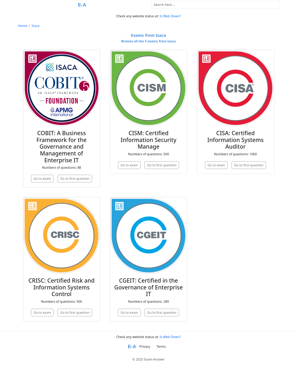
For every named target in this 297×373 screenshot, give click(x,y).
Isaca (35, 26)
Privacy (144, 346)
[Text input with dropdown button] (215, 4)
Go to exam (42, 178)
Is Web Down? (170, 16)
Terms (161, 346)
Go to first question (74, 178)
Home (22, 26)
